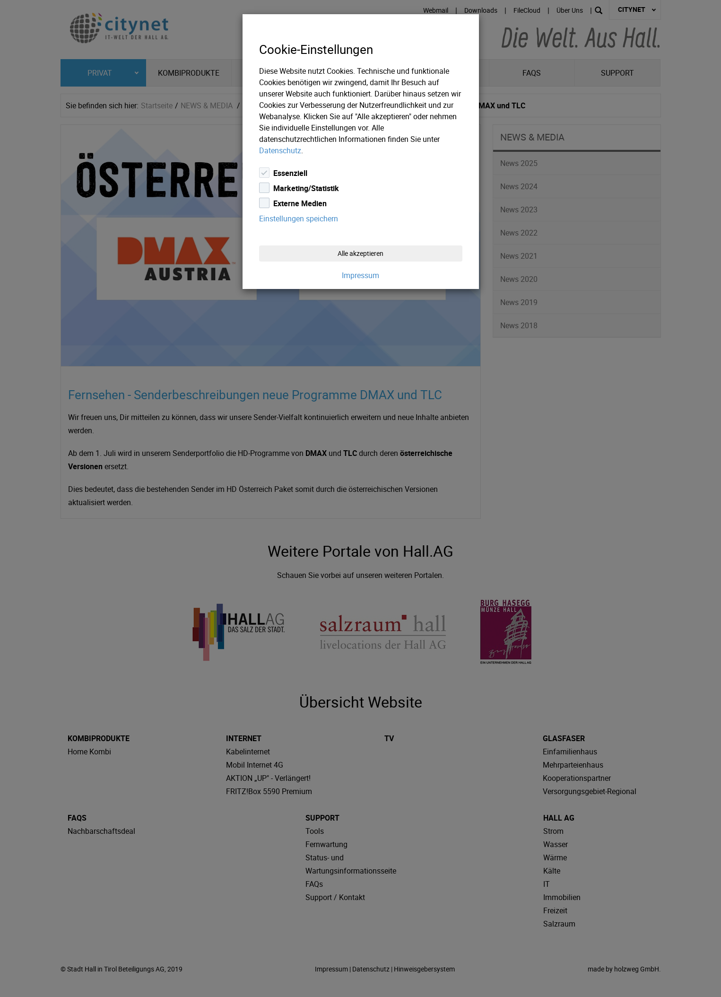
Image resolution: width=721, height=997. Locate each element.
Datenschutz (280, 150)
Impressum (360, 275)
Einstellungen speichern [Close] (298, 218)
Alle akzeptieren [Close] (360, 253)
